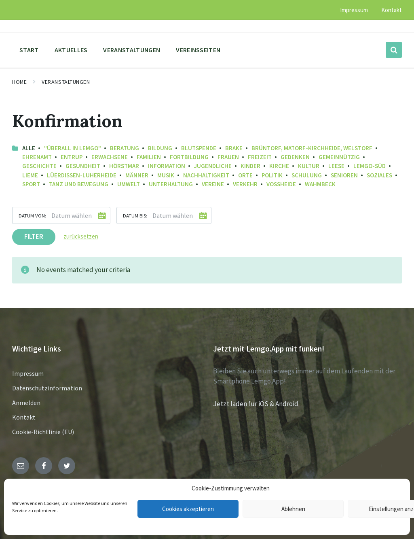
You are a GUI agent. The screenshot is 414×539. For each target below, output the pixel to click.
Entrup (71, 157)
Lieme (30, 175)
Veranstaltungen (66, 81)
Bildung (160, 148)
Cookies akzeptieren (188, 509)
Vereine (213, 184)
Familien (149, 157)
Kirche (279, 166)
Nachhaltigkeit (206, 175)
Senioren (344, 175)
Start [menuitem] (29, 50)
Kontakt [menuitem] (391, 10)
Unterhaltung (171, 184)
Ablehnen (293, 509)
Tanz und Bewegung (78, 184)
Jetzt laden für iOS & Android (255, 403)
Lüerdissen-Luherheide (81, 175)
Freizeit (260, 157)
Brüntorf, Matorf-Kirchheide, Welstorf (311, 148)
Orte (245, 175)
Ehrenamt (37, 157)
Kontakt (24, 417)
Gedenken (295, 157)
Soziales (379, 175)
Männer (136, 175)
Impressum (28, 373)
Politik (272, 175)
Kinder (250, 166)
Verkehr (245, 184)
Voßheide (281, 184)
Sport (31, 184)
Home (19, 81)
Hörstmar (124, 166)
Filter (33, 236)
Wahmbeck (320, 184)
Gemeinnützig (339, 157)
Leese (336, 166)
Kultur (308, 166)
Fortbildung (189, 157)
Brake (234, 148)
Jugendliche (213, 166)
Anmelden (26, 402)
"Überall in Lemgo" (72, 148)
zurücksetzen (80, 236)
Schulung (306, 175)
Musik (165, 175)
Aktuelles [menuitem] (71, 50)
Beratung (124, 148)
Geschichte (39, 166)
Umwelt (128, 184)
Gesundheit (82, 166)
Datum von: (32, 215)
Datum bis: (135, 215)
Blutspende (198, 148)
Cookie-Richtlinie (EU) (43, 432)
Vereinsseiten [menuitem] (198, 50)
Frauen (228, 157)
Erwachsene (109, 157)
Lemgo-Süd (369, 166)
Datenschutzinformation (47, 388)
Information (166, 166)
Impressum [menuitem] (354, 10)
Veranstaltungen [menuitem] (131, 50)
